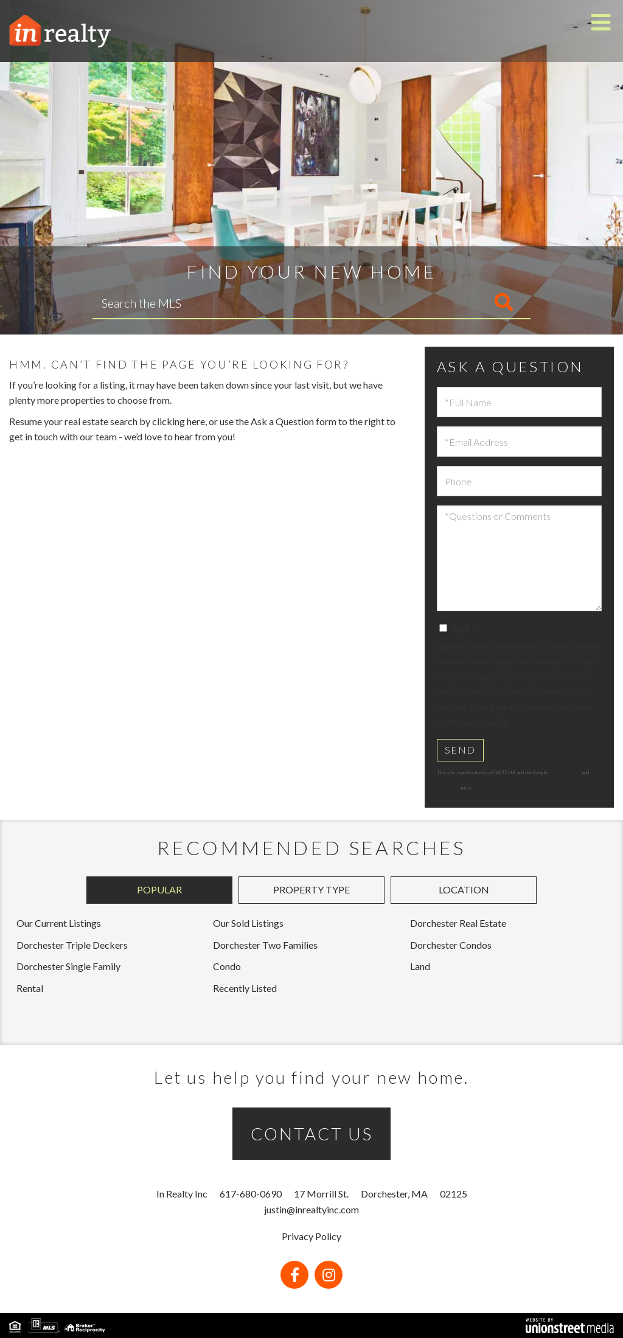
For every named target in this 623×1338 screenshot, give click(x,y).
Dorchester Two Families (265, 945)
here (196, 421)
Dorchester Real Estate (458, 923)
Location (464, 889)
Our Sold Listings (248, 923)
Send (460, 749)
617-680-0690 (251, 1193)
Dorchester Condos (451, 945)
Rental (29, 988)
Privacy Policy (532, 722)
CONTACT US (312, 1133)
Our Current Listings (58, 923)
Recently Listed (245, 988)
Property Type (311, 889)
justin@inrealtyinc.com (311, 1209)
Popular (159, 889)
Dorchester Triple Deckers (72, 945)
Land (420, 966)
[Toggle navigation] (601, 23)
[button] (453, 303)
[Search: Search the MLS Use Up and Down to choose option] (238, 303)
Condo (227, 966)
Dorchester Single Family (68, 966)
